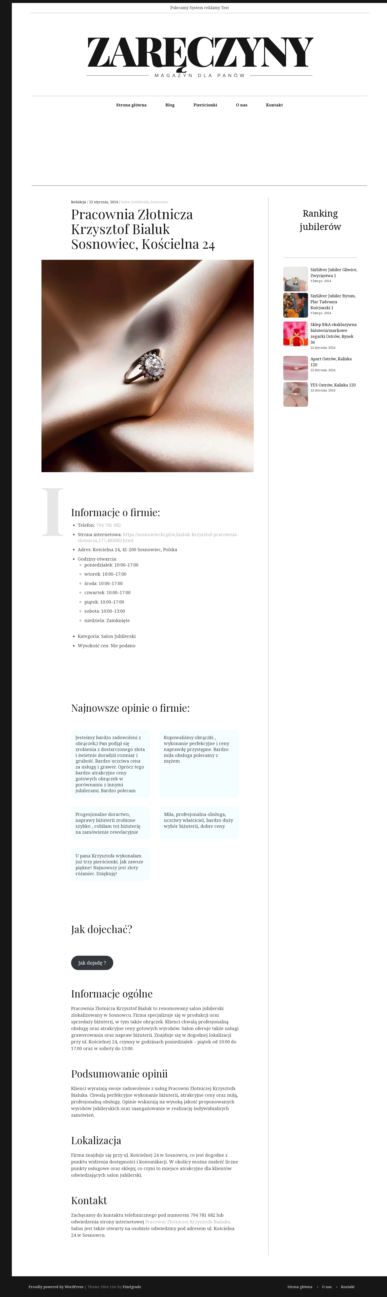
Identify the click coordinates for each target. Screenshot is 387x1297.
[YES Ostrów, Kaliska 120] (295, 395)
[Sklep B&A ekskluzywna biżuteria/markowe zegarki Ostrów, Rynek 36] (295, 335)
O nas (241, 105)
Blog (170, 105)
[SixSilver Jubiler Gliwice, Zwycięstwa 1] (295, 280)
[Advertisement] (199, 151)
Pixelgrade (132, 1286)
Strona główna (131, 105)
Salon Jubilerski (135, 202)
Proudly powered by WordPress (56, 1286)
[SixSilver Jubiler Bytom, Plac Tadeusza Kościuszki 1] (295, 306)
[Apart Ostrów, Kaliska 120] (295, 369)
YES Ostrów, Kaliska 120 (333, 385)
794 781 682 (108, 525)
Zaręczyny (199, 49)
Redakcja (79, 202)
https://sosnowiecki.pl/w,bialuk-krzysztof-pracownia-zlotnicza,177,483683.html (158, 537)
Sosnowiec (160, 202)
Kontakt (274, 105)
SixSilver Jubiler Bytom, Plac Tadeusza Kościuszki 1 (333, 301)
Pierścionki (205, 105)
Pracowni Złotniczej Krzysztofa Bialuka (187, 1222)
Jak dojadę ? (92, 962)
